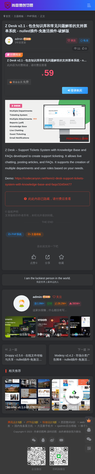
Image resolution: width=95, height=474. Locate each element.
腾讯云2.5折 (15, 422)
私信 (84, 40)
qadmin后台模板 (66, 425)
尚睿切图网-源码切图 (45, 431)
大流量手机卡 (45, 425)
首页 (7, 16)
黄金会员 (19, 82)
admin (19, 39)
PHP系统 (32, 16)
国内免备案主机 (23, 425)
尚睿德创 (66, 431)
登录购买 (75, 90)
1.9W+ (39, 303)
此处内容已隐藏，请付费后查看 (47, 198)
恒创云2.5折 (50, 422)
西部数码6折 (68, 422)
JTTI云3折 (32, 422)
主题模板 (19, 16)
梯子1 (84, 425)
